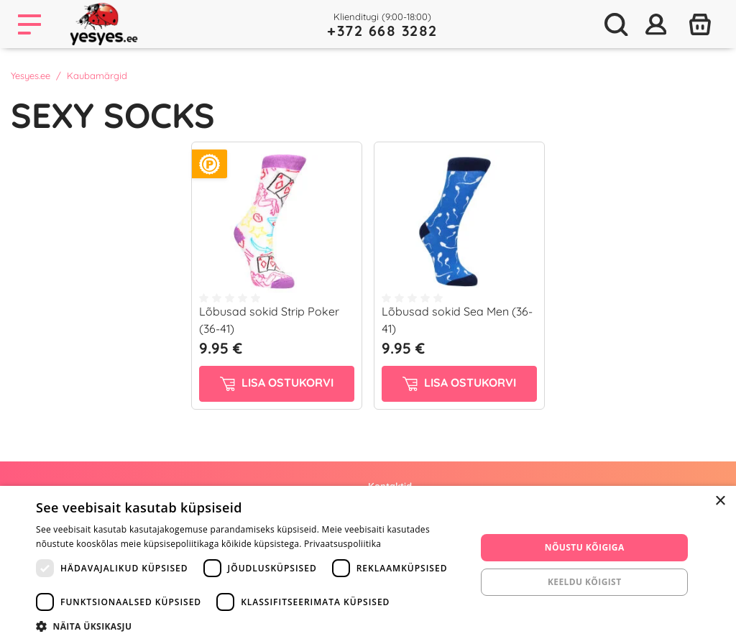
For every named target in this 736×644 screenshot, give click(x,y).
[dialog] (368, 565)
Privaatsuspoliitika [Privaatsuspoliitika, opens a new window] (342, 544)
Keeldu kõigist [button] (585, 582)
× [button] (719, 501)
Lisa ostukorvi (277, 383)
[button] (249, 626)
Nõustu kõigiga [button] (585, 547)
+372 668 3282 (382, 31)
